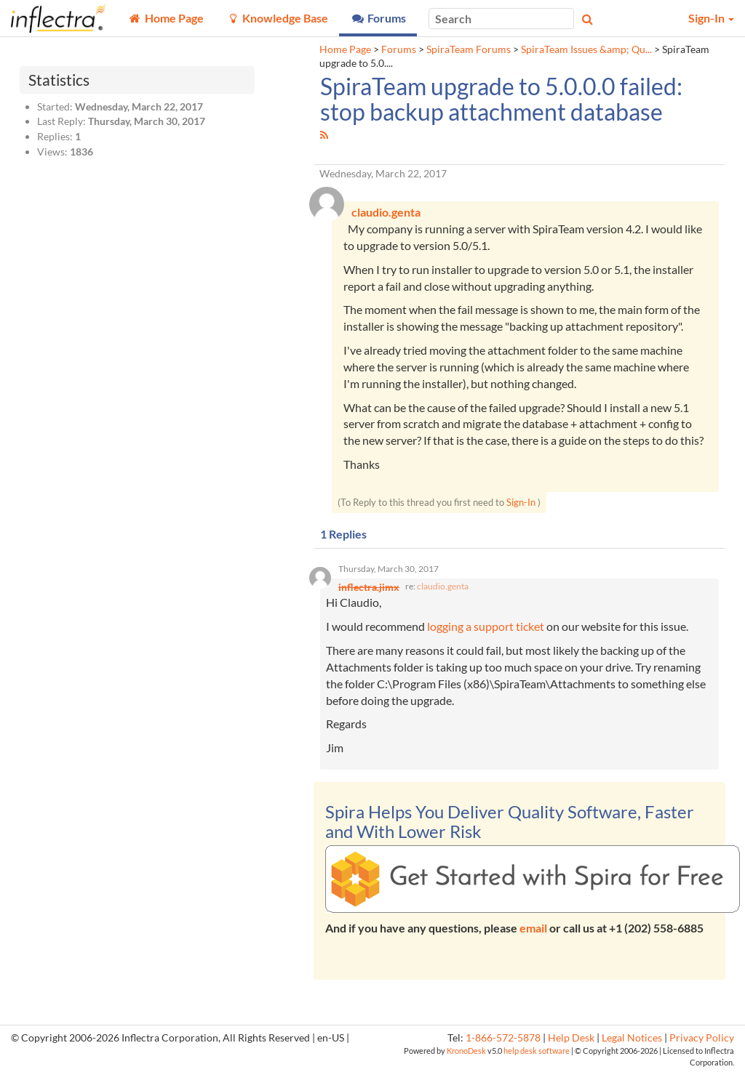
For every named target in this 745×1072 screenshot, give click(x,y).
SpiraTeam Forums (468, 49)
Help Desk (571, 1038)
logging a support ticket (485, 626)
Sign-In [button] (711, 18)
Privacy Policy (701, 1038)
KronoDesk (466, 1050)
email (533, 928)
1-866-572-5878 (503, 1038)
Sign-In (520, 502)
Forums (398, 49)
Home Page (345, 49)
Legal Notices (632, 1038)
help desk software (536, 1050)
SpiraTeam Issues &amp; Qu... (586, 49)
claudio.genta (443, 586)
